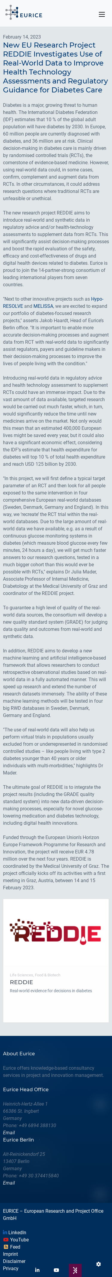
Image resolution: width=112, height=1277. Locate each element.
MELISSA (43, 306)
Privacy (11, 1268)
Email (9, 1133)
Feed (11, 1247)
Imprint (10, 1254)
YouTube (16, 1240)
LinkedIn (14, 1232)
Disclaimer (14, 1261)
